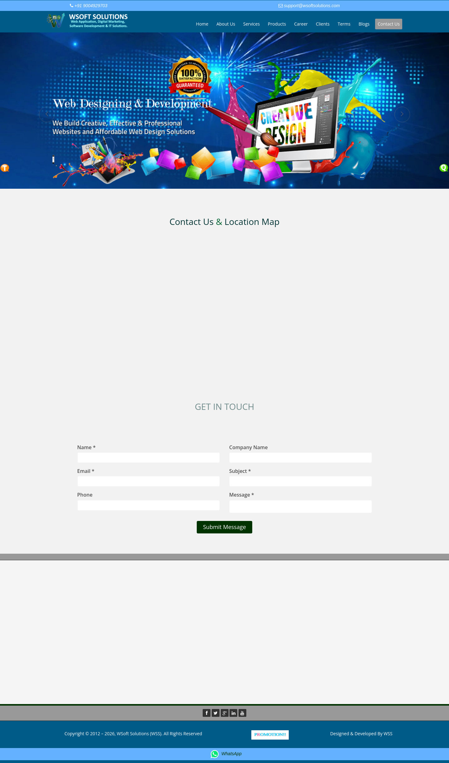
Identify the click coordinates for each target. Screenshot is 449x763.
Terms (344, 24)
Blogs (364, 24)
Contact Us (389, 24)
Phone (85, 494)
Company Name (248, 447)
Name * (86, 447)
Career (301, 24)
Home (202, 24)
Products (277, 24)
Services (251, 24)
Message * (241, 494)
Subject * (240, 471)
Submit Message (224, 527)
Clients (323, 24)
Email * (85, 471)
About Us (225, 24)
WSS (388, 733)
